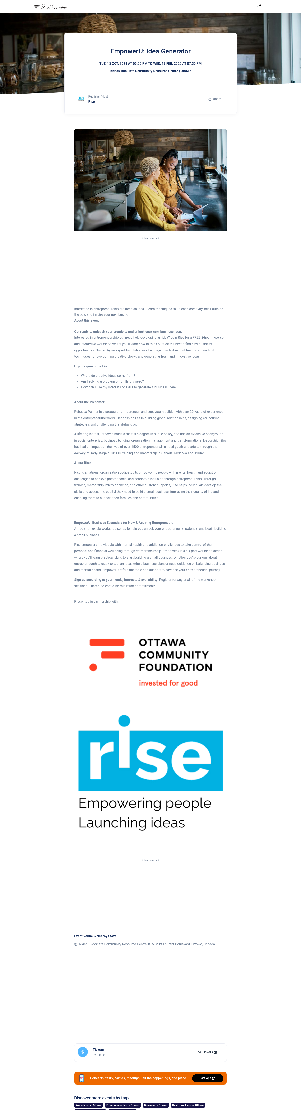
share (215, 99)
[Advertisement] (150, 272)
